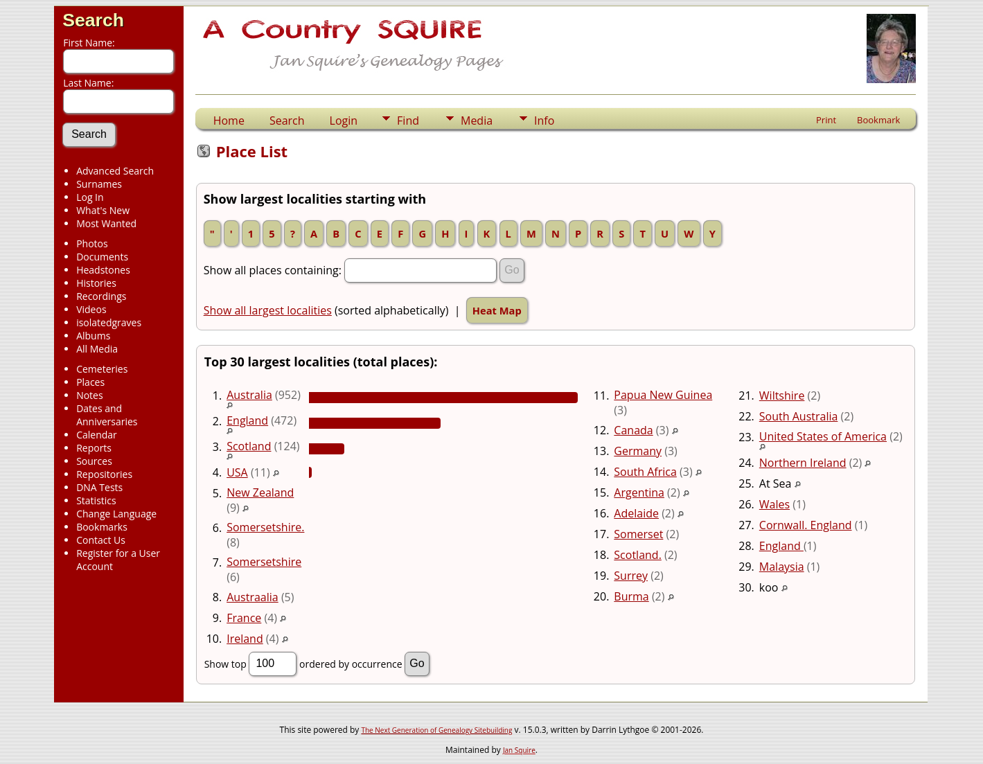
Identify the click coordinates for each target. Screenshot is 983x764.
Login (344, 120)
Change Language (116, 513)
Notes (89, 395)
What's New (103, 210)
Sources (94, 461)
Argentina (639, 492)
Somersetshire (264, 561)
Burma (631, 596)
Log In (89, 197)
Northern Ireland (803, 462)
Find (408, 120)
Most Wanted (106, 223)
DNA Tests (99, 487)
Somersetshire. (265, 527)
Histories (96, 283)
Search (93, 20)
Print (826, 120)
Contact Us (100, 540)
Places (90, 382)
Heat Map (497, 310)
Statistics (96, 500)
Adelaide (636, 513)
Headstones (103, 269)
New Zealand (260, 492)
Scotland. (638, 554)
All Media (97, 348)
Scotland (249, 446)
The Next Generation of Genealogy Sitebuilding (436, 730)
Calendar (96, 434)
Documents (102, 256)
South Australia (798, 416)
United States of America (823, 436)
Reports (94, 447)
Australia (249, 394)
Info (544, 120)
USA (237, 472)
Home (229, 120)
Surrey (631, 575)
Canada (633, 430)
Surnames (99, 183)
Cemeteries (101, 368)
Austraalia (252, 597)
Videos (91, 309)
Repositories (104, 474)
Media (477, 120)
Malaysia (781, 566)
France (244, 617)
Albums (93, 335)
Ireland (245, 638)
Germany (638, 451)
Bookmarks (101, 526)
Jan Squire (519, 750)
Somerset (638, 534)
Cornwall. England (805, 525)
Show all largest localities (268, 310)
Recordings (101, 296)
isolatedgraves (108, 322)
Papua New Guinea (663, 394)
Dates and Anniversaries (106, 415)
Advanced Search (115, 170)
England (247, 420)
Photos (92, 243)
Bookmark (878, 120)
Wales (774, 504)
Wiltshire (782, 395)
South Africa (645, 471)
